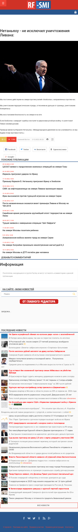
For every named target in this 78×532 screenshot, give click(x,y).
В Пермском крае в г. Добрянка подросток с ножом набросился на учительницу (39, 461)
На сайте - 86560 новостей (18, 289)
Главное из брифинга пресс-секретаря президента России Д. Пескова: (40, 485)
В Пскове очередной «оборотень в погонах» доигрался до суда (37, 477)
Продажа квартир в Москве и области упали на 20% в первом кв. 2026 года (42, 391)
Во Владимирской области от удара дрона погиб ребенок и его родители (41, 453)
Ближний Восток (24, 139)
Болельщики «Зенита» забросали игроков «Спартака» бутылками (38, 347)
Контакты (69, 527)
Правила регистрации (54, 527)
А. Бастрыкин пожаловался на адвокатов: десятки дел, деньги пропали (41, 434)
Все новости (43, 505)
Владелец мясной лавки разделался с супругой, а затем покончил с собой (36, 412)
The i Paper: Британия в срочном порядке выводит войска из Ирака (39, 419)
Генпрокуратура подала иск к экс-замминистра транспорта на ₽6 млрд (40, 427)
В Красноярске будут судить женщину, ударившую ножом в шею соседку (41, 376)
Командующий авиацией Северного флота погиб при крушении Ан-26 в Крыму (41, 493)
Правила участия (36, 527)
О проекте (7, 527)
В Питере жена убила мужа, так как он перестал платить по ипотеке (39, 338)
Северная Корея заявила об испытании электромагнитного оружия (39, 355)
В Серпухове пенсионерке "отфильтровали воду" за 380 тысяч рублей (40, 383)
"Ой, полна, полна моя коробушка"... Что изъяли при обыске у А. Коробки (42, 408)
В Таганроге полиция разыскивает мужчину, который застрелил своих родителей (41, 442)
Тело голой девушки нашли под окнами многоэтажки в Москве (42, 398)
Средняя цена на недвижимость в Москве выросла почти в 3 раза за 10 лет (37, 365)
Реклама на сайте (20, 527)
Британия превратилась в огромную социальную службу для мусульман (41, 470)
